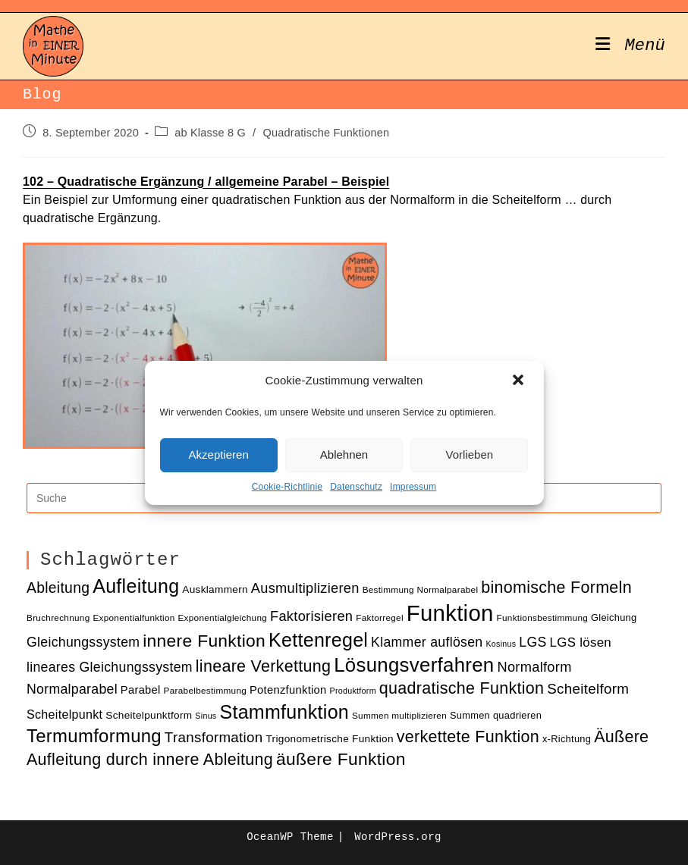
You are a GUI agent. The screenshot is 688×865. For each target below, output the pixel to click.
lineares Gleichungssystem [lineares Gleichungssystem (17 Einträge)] (110, 667)
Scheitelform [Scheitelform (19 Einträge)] (588, 689)
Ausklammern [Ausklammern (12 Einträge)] (215, 589)
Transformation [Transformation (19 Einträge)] (214, 737)
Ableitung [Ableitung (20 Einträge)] (58, 588)
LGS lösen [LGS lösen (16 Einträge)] (581, 642)
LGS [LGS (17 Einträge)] (532, 642)
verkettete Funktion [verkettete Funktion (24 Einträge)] (468, 737)
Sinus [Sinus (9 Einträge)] (205, 715)
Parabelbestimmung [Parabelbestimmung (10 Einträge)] (205, 690)
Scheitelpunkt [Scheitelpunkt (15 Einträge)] (64, 714)
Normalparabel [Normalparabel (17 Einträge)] (72, 689)
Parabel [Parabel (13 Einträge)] (141, 690)
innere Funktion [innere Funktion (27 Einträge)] (204, 640)
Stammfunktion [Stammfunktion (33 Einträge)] (284, 711)
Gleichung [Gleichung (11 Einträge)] (613, 617)
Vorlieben (470, 454)
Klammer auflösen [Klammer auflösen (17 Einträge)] (426, 642)
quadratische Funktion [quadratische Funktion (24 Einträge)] (462, 688)
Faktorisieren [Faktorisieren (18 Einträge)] (311, 616)
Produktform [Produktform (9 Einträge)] (352, 690)
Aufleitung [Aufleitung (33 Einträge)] (136, 586)
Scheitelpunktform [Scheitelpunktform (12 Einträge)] (148, 715)
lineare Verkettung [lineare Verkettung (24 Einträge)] (263, 666)
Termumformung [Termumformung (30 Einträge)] (94, 736)
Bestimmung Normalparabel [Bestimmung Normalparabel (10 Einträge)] (421, 589)
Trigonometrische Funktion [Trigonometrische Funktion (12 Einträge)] (329, 738)
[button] (520, 381)
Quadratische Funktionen (326, 133)
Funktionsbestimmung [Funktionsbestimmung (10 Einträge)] (543, 617)
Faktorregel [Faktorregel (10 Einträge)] (380, 617)
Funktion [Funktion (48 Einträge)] (450, 612)
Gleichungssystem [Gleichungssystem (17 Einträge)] (83, 642)
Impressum (413, 486)
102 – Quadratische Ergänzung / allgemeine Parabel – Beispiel (206, 181)
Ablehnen (344, 454)
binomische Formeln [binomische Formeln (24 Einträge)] (556, 587)
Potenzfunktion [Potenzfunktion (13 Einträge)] (288, 690)
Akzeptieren (219, 454)
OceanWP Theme (290, 837)
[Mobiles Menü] (630, 46)
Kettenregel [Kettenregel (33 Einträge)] (318, 639)
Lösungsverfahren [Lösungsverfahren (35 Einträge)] (414, 664)
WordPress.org (397, 837)
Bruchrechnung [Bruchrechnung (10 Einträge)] (58, 617)
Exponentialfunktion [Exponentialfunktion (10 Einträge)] (133, 617)
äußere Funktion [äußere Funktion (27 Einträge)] (341, 759)
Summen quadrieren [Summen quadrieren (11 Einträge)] (496, 715)
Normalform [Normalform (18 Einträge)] (534, 667)
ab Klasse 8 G (210, 133)
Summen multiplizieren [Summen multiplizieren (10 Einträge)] (399, 715)
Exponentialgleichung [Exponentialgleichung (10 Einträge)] (222, 617)
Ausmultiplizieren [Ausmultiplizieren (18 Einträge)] (305, 588)
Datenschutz (356, 486)
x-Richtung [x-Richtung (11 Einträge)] (566, 738)
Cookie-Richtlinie (287, 486)
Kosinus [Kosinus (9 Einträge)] (500, 643)
